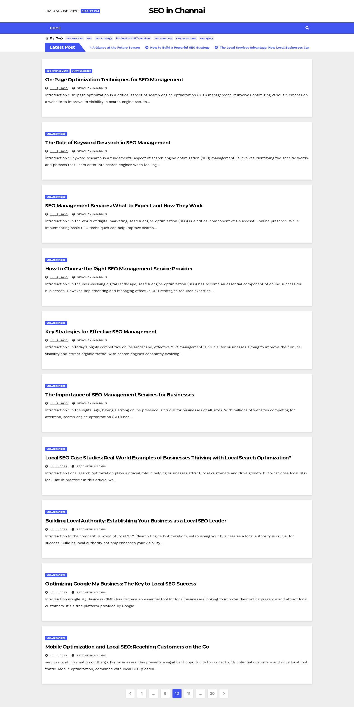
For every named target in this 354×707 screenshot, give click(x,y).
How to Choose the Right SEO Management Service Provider (119, 269)
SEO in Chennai (177, 10)
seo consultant (186, 38)
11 (189, 693)
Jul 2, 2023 (59, 88)
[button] (307, 28)
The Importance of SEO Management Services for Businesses (119, 395)
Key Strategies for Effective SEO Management (101, 332)
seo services (74, 38)
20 (212, 693)
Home (55, 28)
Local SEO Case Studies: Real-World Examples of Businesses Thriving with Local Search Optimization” (168, 458)
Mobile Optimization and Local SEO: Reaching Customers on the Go (127, 647)
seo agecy (206, 38)
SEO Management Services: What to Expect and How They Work (124, 206)
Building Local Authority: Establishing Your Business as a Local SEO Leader (135, 521)
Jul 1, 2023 (58, 466)
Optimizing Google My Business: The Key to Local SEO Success (120, 584)
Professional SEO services (133, 38)
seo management (57, 71)
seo (89, 38)
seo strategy (103, 38)
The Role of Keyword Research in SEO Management (108, 143)
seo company (163, 38)
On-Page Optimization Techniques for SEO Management (114, 80)
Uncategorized (81, 71)
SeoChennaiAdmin (89, 88)
